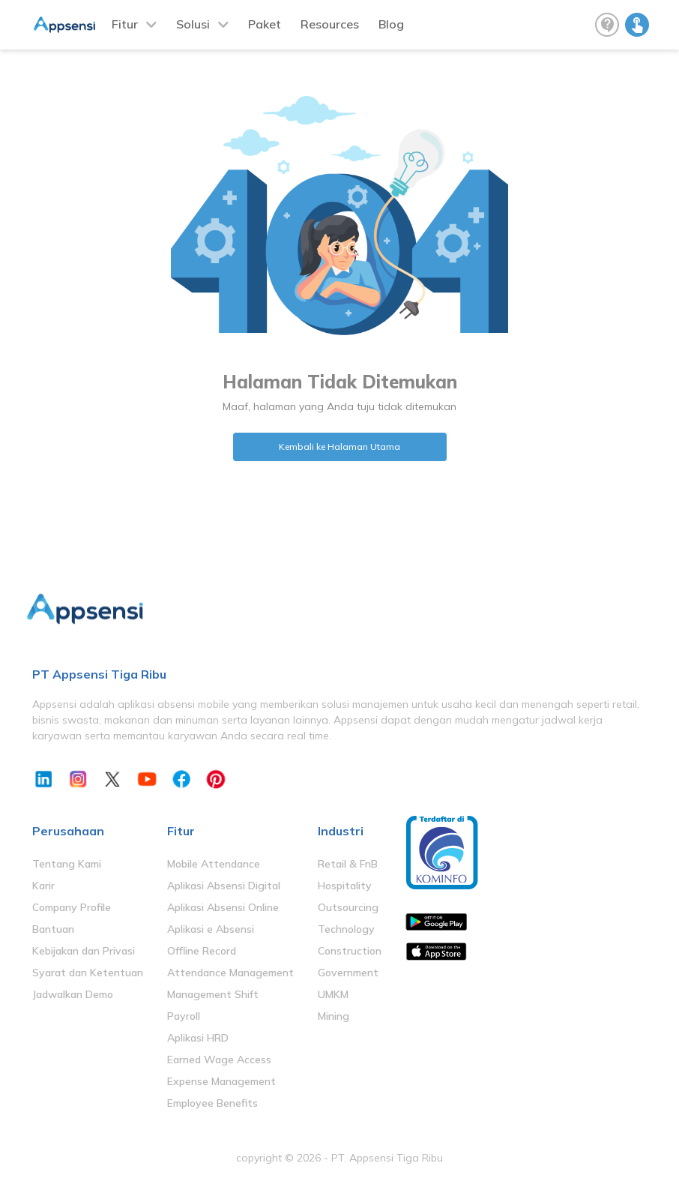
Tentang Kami (66, 864)
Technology (346, 929)
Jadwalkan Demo (72, 994)
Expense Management (221, 1081)
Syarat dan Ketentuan (87, 972)
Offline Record (201, 951)
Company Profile (71, 907)
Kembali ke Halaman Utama (339, 446)
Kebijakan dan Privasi (83, 951)
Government (348, 972)
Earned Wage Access (219, 1059)
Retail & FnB (348, 864)
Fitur (125, 23)
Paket (264, 23)
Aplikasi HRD (198, 1038)
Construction (349, 951)
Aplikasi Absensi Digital (223, 885)
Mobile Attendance (213, 864)
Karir (43, 885)
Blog (391, 23)
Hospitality (345, 885)
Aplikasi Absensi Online (223, 907)
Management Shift (213, 994)
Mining (333, 1016)
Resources (330, 23)
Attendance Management (230, 972)
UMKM (333, 994)
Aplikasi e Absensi (210, 929)
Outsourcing (348, 907)
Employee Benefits (212, 1103)
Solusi (193, 23)
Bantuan (53, 929)
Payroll (183, 1016)
